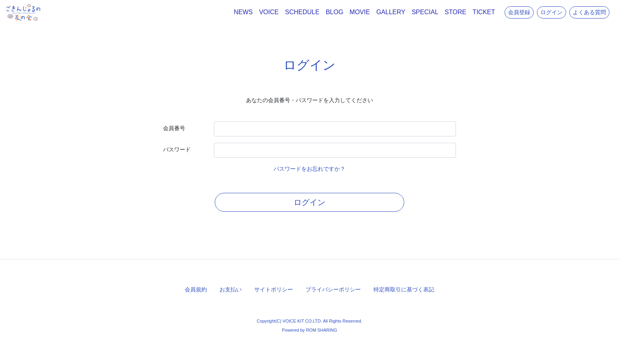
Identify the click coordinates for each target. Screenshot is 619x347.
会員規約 (196, 289)
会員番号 (174, 128)
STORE (455, 12)
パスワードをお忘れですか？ (309, 169)
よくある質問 (589, 12)
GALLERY (390, 12)
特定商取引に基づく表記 (403, 289)
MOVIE (360, 12)
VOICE (269, 12)
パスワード (177, 149)
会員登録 (519, 12)
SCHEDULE (302, 12)
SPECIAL (425, 12)
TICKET (484, 12)
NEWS (243, 12)
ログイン (551, 12)
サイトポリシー (273, 289)
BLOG (334, 12)
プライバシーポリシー (333, 289)
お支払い (230, 289)
